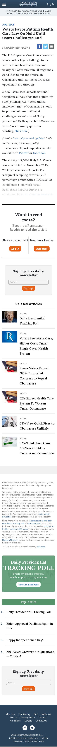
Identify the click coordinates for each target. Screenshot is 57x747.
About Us (10, 714)
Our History (24, 714)
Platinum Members (10, 540)
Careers (28, 720)
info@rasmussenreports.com (23, 738)
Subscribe (42, 248)
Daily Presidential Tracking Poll (28, 612)
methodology (23, 199)
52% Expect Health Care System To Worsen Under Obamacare (37, 403)
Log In (51, 4)
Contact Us (41, 720)
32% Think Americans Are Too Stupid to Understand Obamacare (37, 448)
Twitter (24, 153)
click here (21, 131)
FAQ (36, 714)
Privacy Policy (28, 717)
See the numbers (28, 584)
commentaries (34, 523)
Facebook (39, 153)
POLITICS (8, 24)
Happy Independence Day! (24, 640)
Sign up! (28, 288)
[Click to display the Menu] (4, 4)
